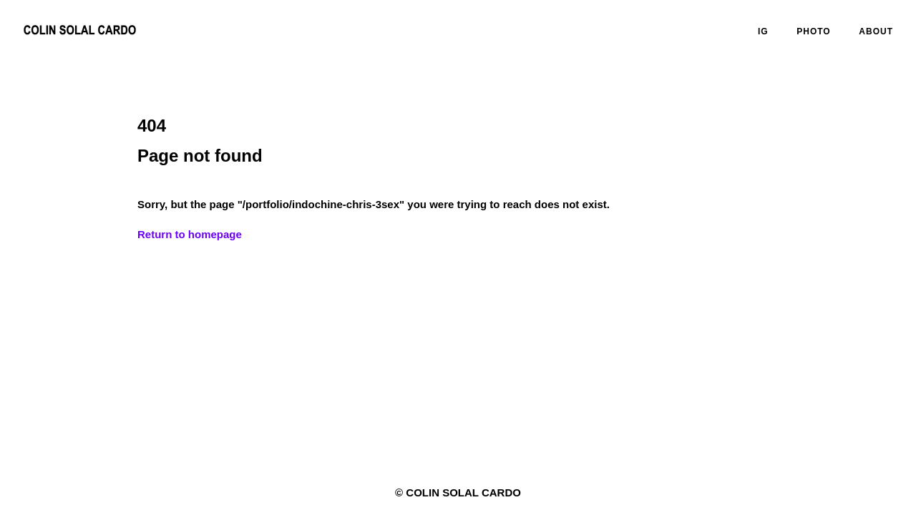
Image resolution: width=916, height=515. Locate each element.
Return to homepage (189, 234)
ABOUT (876, 31)
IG (763, 31)
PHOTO (813, 31)
